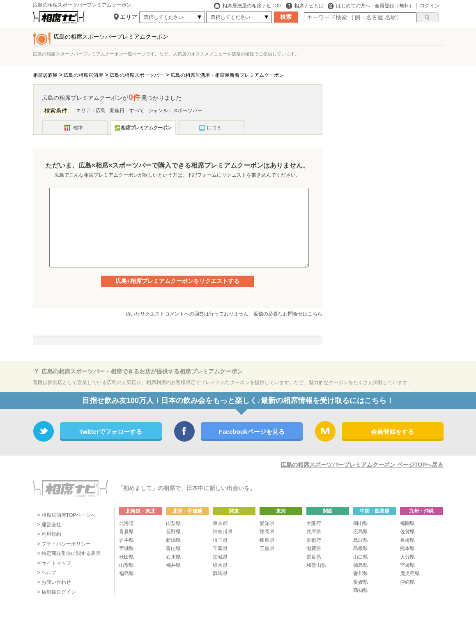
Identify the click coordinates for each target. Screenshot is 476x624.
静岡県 (267, 531)
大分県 (407, 557)
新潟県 (173, 540)
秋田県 (126, 557)
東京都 (220, 523)
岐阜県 (267, 540)
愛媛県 (360, 582)
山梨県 (173, 523)
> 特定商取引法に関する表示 (69, 553)
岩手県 (126, 540)
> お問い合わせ (54, 582)
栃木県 (220, 565)
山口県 (360, 557)
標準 (78, 128)
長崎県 (407, 540)
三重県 (267, 548)
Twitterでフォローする (110, 431)
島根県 (360, 548)
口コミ (214, 128)
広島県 (360, 531)
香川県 (360, 573)
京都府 (313, 540)
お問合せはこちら (302, 314)
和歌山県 (316, 565)
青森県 (126, 531)
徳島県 (360, 565)
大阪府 (313, 523)
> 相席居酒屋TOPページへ (66, 515)
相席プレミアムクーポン (146, 128)
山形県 (126, 565)
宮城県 (126, 548)
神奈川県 (222, 531)
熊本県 (407, 548)
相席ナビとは (305, 6)
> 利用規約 (49, 534)
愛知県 (267, 523)
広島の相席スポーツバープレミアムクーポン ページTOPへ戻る (362, 464)
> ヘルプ (46, 573)
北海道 (126, 523)
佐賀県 (407, 531)
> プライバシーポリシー (64, 544)
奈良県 (313, 557)
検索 (286, 17)
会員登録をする (392, 431)
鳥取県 (360, 540)
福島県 (126, 573)
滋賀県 (313, 548)
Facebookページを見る (251, 431)
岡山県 (360, 523)
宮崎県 (407, 565)
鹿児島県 (410, 573)
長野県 (173, 531)
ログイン (429, 6)
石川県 (173, 557)
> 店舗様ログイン (56, 592)
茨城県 (220, 557)
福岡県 (407, 523)
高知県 (360, 590)
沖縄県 (407, 582)
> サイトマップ (54, 563)
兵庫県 (313, 531)
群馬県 (220, 573)
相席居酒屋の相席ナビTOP (247, 6)
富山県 (173, 548)
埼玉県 (220, 540)
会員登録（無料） (394, 6)
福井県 (173, 565)
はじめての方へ (349, 6)
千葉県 (220, 548)
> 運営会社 (49, 524)
